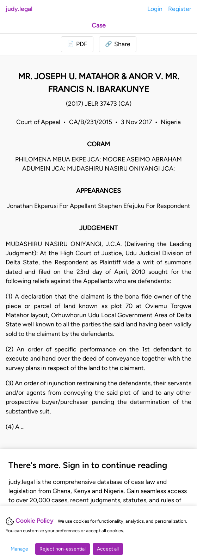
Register (179, 8)
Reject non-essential (62, 549)
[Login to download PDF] (77, 44)
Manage (19, 549)
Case (99, 25)
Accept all (108, 549)
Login (154, 8)
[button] (117, 44)
